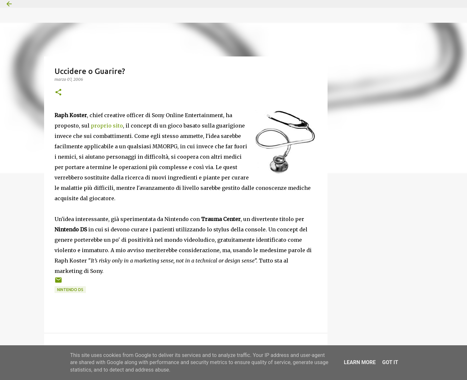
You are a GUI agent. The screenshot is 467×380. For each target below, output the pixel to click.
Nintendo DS (70, 290)
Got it (390, 362)
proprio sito (107, 125)
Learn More (360, 362)
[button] (58, 92)
